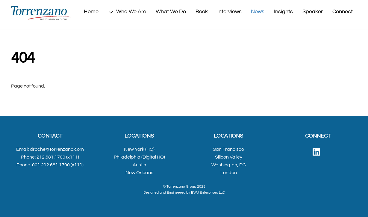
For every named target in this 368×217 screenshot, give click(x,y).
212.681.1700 (51, 157)
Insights (283, 11)
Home (91, 11)
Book (202, 11)
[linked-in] (318, 152)
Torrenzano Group (181, 187)
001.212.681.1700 (51, 164)
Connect (342, 11)
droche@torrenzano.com (57, 149)
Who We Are (127, 11)
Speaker (312, 11)
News (257, 11)
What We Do (171, 11)
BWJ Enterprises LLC (208, 193)
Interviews (229, 11)
